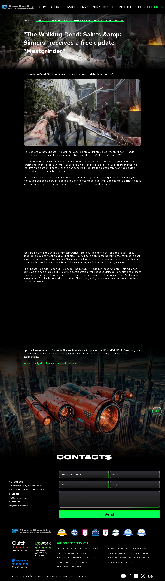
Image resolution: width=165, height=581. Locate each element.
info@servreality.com (18, 498)
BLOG (136, 4)
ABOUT (68, 4)
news (26, 20)
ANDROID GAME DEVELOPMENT (70, 567)
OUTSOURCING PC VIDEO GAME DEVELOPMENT (128, 553)
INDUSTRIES (104, 4)
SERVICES (79, 4)
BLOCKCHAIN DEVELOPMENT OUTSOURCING (127, 549)
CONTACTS (147, 4)
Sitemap (82, 576)
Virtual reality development (40, 363)
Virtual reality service (70, 363)
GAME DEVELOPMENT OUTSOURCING (72, 562)
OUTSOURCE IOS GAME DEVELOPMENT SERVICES (128, 558)
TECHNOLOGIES (121, 4)
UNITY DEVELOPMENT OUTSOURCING (72, 553)
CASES (91, 4)
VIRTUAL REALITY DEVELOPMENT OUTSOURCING (77, 549)
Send (109, 514)
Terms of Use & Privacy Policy (61, 576)
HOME (58, 4)
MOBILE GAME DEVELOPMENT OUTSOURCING (76, 558)
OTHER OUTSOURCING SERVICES (122, 562)
